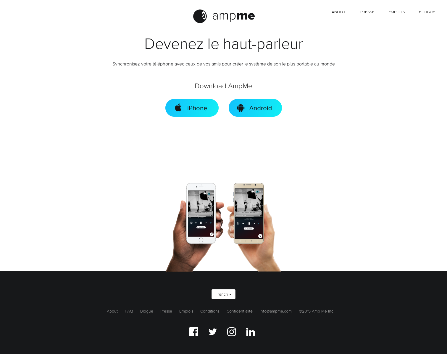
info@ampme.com (276, 311)
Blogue (427, 11)
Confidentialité (240, 311)
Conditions (210, 311)
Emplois (186, 311)
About (339, 11)
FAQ (129, 311)
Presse (367, 11)
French (223, 294)
